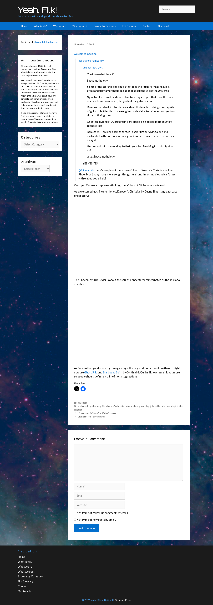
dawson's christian (115, 406)
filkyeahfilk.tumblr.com (46, 41)
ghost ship (144, 406)
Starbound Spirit (112, 372)
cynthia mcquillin (97, 406)
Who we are (59, 26)
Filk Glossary (129, 26)
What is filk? (40, 26)
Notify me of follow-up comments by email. (102, 513)
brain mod (83, 406)
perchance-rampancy (91, 60)
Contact (147, 26)
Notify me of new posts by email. (96, 519)
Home (24, 26)
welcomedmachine (85, 53)
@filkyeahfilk (86, 170)
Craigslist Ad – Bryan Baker (91, 416)
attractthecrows (93, 67)
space (84, 402)
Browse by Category (105, 26)
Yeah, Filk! (37, 9)
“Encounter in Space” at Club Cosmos (97, 413)
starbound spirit (170, 406)
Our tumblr (164, 26)
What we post (79, 26)
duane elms (132, 406)
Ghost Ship (90, 372)
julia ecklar (155, 406)
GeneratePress (123, 600)
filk (79, 402)
